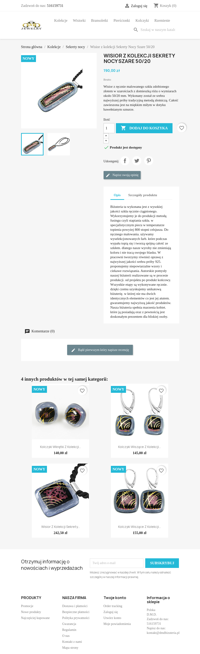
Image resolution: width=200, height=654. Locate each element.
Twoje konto (115, 597)
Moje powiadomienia (117, 624)
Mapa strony (70, 647)
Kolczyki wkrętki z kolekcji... (60, 447)
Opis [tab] (117, 195)
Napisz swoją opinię (122, 175)
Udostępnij (124, 160)
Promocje (27, 606)
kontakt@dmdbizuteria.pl (163, 633)
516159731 (55, 6)
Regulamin (69, 630)
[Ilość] (109, 128)
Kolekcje (61, 20)
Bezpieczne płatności (76, 612)
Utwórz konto (112, 618)
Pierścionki (121, 20)
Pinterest (148, 160)
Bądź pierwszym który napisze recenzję (100, 350)
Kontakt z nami (72, 641)
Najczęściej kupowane (35, 618)
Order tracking (113, 606)
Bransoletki (99, 20)
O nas (66, 636)
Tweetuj (136, 160)
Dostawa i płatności (75, 606)
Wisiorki (79, 20)
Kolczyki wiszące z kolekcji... (139, 447)
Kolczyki (142, 20)
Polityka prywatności (76, 618)
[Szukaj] (155, 29)
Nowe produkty (31, 612)
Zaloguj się (111, 612)
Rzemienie (162, 20)
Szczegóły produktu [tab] (142, 195)
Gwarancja (69, 624)
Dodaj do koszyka (144, 128)
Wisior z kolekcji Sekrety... (60, 526)
